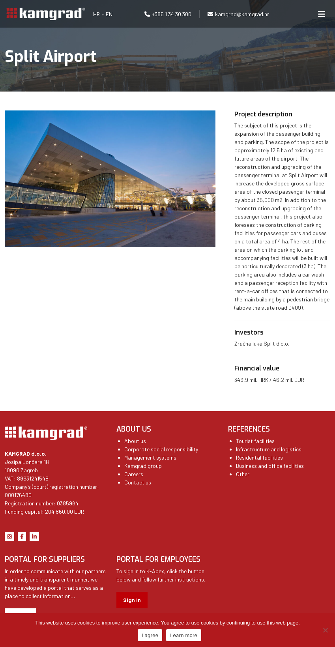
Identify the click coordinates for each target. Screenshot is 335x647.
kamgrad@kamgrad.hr (242, 14)
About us (135, 441)
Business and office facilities (270, 465)
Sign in (132, 600)
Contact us (137, 482)
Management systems (150, 457)
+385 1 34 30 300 (171, 14)
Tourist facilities (255, 441)
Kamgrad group (143, 465)
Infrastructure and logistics (268, 449)
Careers (133, 474)
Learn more (183, 635)
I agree (150, 635)
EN (109, 14)
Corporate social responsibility (161, 449)
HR (96, 14)
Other (242, 474)
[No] (325, 630)
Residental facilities (259, 457)
